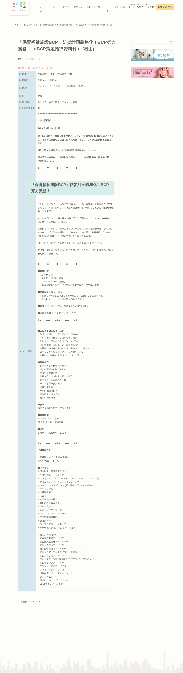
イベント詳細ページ (31, 59)
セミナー (66, 9)
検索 (171, 42)
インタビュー (53, 9)
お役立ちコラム (93, 9)
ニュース (107, 9)
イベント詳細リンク (57, 85)
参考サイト (78, 9)
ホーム (41, 9)
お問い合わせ (165, 7)
